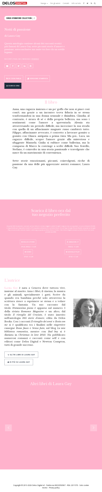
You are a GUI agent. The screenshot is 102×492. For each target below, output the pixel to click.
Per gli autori (55, 3)
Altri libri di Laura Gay (21, 351)
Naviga (44, 3)
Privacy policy (54, 487)
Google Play (73, 250)
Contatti (66, 3)
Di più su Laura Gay (19, 359)
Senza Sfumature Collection (19, 18)
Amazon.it (73, 240)
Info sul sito (76, 3)
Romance (35, 59)
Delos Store (28, 240)
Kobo (28, 250)
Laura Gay (13, 35)
